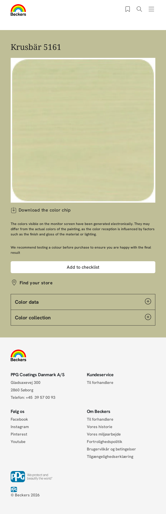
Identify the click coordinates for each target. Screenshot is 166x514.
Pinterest (19, 434)
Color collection (83, 317)
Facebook (19, 419)
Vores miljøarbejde (104, 434)
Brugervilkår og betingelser (111, 449)
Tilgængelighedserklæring (110, 456)
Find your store (36, 283)
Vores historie (99, 426)
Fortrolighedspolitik (104, 441)
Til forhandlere (100, 382)
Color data (83, 301)
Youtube (18, 441)
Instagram (20, 426)
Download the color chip (41, 210)
